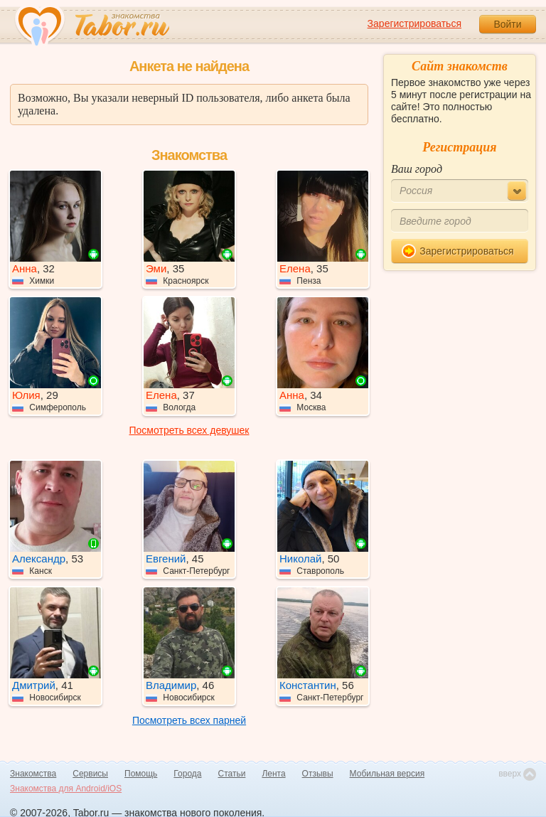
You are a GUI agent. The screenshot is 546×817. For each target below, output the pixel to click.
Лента (273, 774)
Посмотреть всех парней (189, 720)
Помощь (140, 774)
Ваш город (416, 169)
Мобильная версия (387, 774)
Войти (507, 24)
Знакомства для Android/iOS (66, 789)
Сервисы (90, 774)
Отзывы (317, 774)
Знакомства (33, 774)
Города (187, 774)
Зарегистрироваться (414, 23)
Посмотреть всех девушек (189, 430)
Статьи (232, 774)
